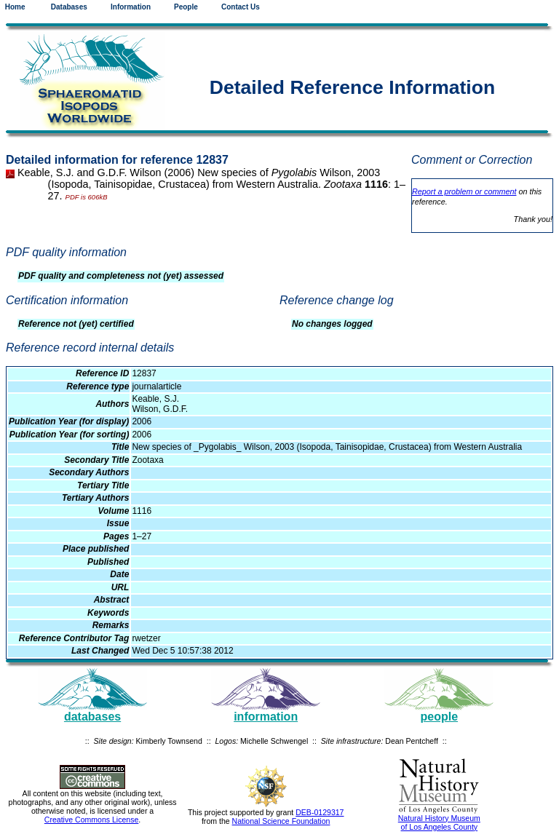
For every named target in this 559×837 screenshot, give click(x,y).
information (266, 716)
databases (92, 716)
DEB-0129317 (320, 812)
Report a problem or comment (464, 191)
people (440, 716)
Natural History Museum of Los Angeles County (439, 822)
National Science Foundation (281, 821)
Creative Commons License (91, 819)
